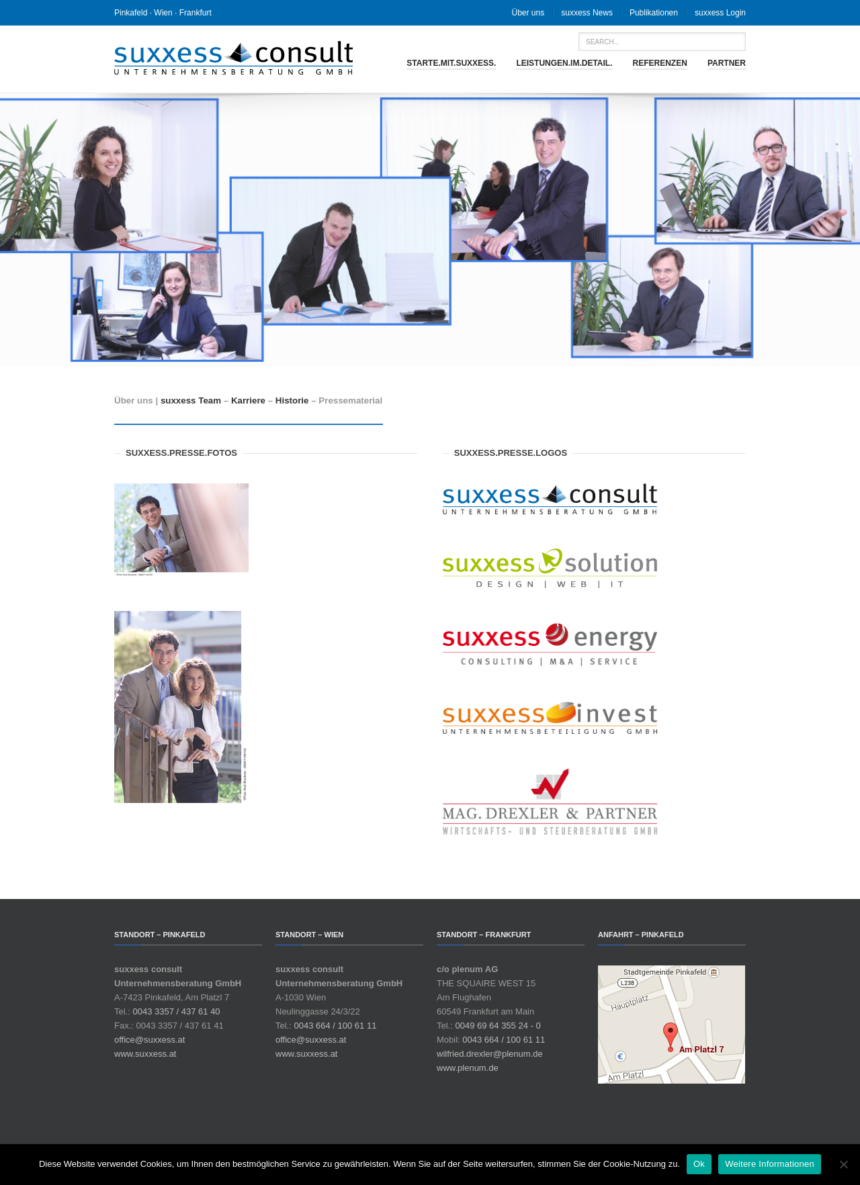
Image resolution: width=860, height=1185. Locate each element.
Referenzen (660, 63)
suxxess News (587, 12)
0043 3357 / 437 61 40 (176, 1011)
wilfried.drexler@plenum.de (490, 1054)
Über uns (528, 12)
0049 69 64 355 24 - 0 (497, 1026)
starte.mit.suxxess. (451, 63)
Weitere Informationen (769, 1164)
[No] (843, 1164)
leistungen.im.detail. (564, 63)
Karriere (248, 400)
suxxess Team (191, 400)
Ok (699, 1164)
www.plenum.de (468, 1068)
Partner (726, 63)
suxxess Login (720, 12)
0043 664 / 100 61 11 (335, 1026)
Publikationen (654, 12)
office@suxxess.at (149, 1040)
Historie (292, 400)
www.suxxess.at (145, 1054)
